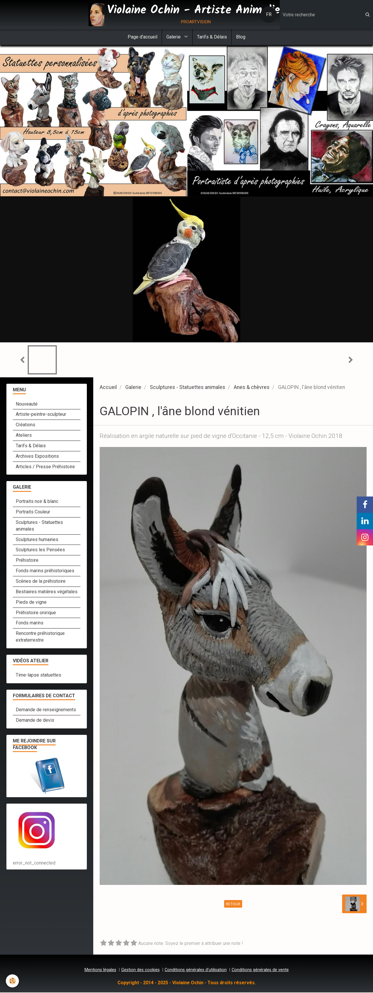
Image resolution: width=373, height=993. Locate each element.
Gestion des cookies (140, 970)
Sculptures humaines (37, 540)
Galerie (174, 37)
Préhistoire (27, 561)
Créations (25, 425)
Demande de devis (35, 720)
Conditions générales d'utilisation (196, 970)
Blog (240, 37)
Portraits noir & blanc (37, 502)
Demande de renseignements (46, 710)
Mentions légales (100, 970)
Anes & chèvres (252, 388)
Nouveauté (27, 404)
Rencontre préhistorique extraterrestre (40, 637)
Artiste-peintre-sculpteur (41, 415)
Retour (233, 904)
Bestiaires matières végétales (47, 592)
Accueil (108, 388)
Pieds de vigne (31, 602)
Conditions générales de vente (260, 970)
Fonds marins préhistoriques (45, 571)
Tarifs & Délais (212, 37)
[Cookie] (12, 980)
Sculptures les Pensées (40, 550)
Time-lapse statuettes (38, 675)
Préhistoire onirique (36, 613)
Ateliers (24, 436)
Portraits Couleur (33, 512)
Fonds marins (29, 623)
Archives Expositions (37, 456)
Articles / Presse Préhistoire (45, 467)
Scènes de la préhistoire (41, 581)
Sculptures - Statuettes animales (187, 388)
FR (269, 14)
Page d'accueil (142, 37)
